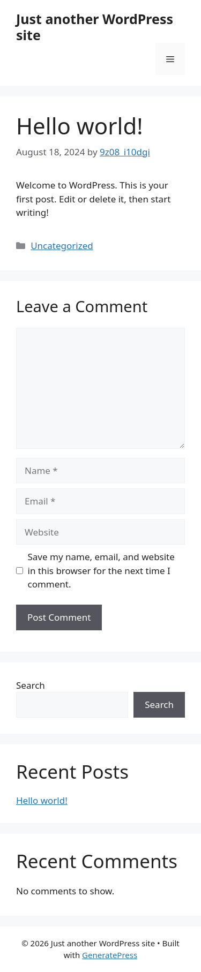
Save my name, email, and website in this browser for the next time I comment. (101, 570)
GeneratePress (109, 955)
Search (30, 685)
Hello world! (42, 800)
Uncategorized (62, 245)
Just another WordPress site (94, 27)
